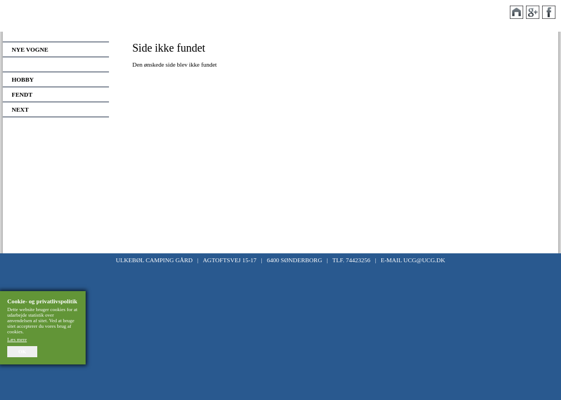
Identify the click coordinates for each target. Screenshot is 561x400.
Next (20, 109)
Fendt (22, 94)
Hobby (23, 79)
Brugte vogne (36, 64)
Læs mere (17, 339)
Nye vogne (30, 49)
